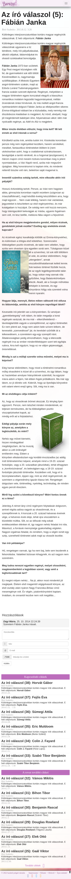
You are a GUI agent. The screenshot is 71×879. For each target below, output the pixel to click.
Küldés (6, 663)
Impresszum (33, 873)
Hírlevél (51, 873)
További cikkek (35, 865)
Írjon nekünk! (62, 873)
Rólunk (43, 873)
